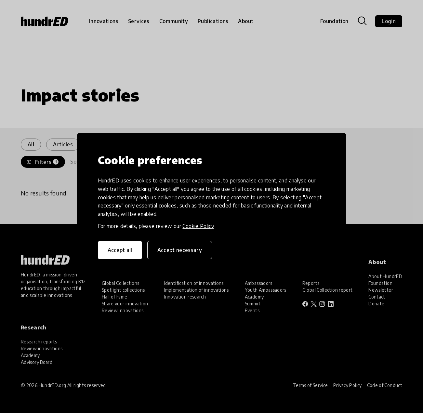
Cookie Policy (198, 226)
